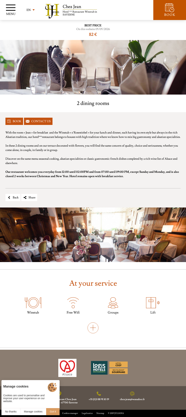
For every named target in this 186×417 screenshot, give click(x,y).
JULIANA (119, 413)
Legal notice (87, 413)
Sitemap (100, 413)
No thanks (11, 411)
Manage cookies (33, 411)
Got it (53, 411)
